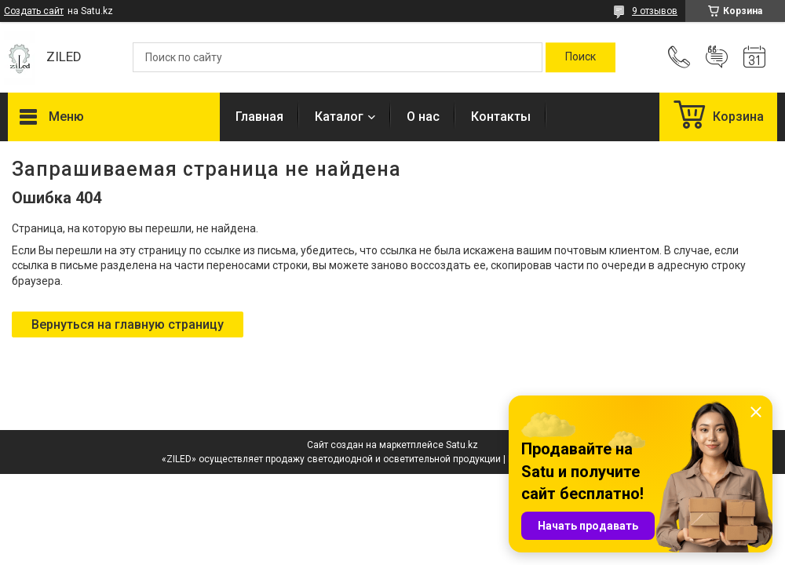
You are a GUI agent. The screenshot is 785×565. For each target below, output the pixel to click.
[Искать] (580, 57)
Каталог (339, 116)
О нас (423, 116)
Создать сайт (34, 10)
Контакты (501, 116)
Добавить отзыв (717, 57)
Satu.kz (462, 444)
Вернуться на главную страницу (127, 324)
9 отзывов (654, 10)
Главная (259, 116)
